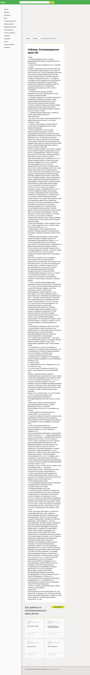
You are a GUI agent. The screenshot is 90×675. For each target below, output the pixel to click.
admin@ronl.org (56, 669)
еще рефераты (58, 607)
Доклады (6, 12)
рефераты (35, 38)
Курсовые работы (9, 24)
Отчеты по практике (9, 32)
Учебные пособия (9, 44)
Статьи (6, 41)
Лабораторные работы (10, 27)
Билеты (6, 9)
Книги (5, 18)
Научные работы (8, 30)
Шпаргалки (7, 47)
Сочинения (7, 38)
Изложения (7, 15)
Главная (28, 38)
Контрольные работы (10, 21)
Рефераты (7, 35)
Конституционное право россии (48, 38)
